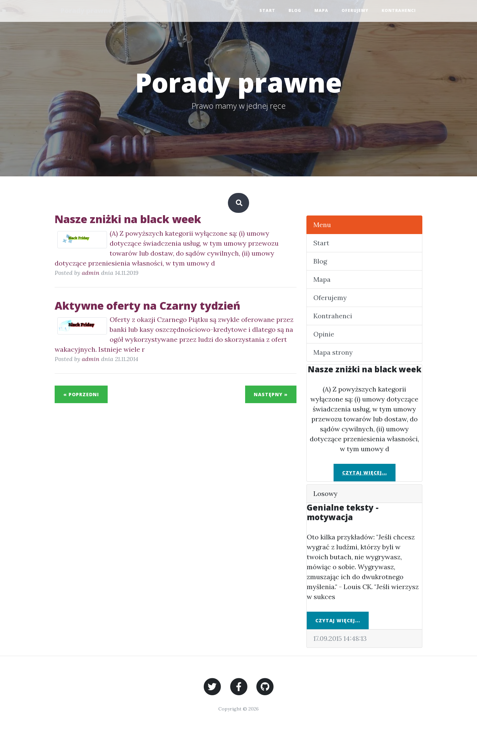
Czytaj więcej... (364, 472)
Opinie (323, 334)
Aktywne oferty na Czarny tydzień (147, 305)
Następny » (271, 394)
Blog (295, 11)
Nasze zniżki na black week (128, 219)
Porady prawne (87, 10)
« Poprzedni (81, 394)
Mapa (321, 11)
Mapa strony (333, 352)
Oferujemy (355, 11)
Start (267, 11)
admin (90, 272)
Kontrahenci (399, 11)
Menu (322, 224)
